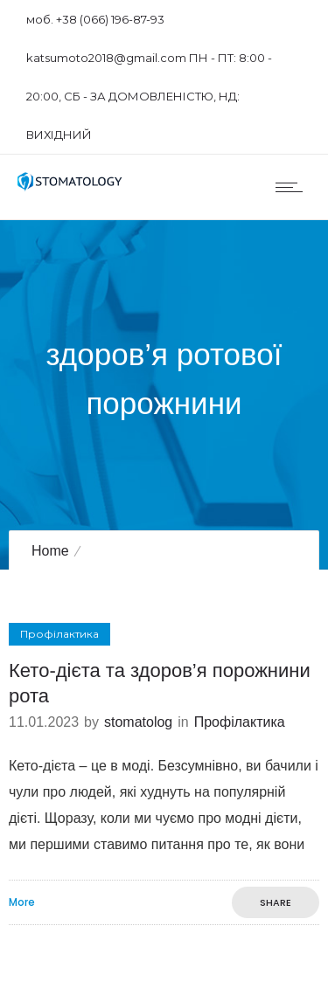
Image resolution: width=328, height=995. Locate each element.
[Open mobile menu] (293, 186)
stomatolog (138, 722)
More (22, 902)
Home (50, 550)
